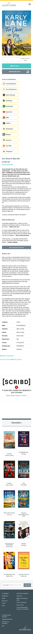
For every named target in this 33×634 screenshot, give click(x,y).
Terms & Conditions (21, 602)
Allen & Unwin (17, 359)
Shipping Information (7, 619)
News (3, 605)
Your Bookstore (11, 89)
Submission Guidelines (22, 593)
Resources (4, 600)
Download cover (14, 72)
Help (3, 625)
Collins (8, 123)
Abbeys (8, 134)
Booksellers (5, 596)
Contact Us (19, 596)
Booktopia (9, 106)
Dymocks (9, 112)
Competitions (5, 593)
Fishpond (9, 151)
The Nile (8, 146)
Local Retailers (11, 84)
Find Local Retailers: (9, 79)
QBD (7, 118)
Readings (9, 101)
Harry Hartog (10, 95)
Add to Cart (14, 66)
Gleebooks (9, 129)
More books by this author (16, 247)
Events (4, 603)
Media (3, 598)
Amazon (9, 140)
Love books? (6, 585)
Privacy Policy (20, 605)
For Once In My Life (5, 359)
